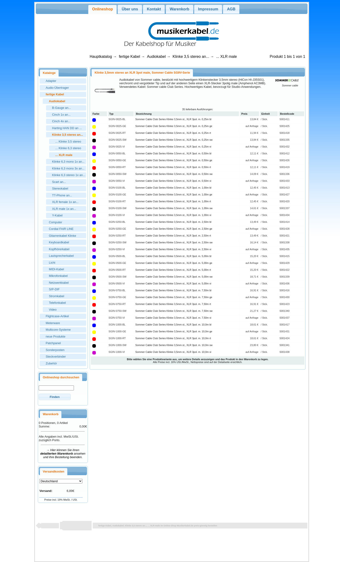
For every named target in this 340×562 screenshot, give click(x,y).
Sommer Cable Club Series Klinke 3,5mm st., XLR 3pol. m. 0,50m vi (173, 180)
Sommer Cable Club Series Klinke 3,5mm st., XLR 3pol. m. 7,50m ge (173, 297)
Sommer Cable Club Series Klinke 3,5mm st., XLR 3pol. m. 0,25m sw (173, 139)
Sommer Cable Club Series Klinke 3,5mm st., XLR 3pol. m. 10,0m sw (173, 345)
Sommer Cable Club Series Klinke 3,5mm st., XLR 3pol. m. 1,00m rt (173, 201)
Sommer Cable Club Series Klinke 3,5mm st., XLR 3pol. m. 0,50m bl (173, 153)
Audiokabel (156, 57)
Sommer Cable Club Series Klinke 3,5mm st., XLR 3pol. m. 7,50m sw (173, 310)
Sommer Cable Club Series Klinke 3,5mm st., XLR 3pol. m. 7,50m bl (173, 290)
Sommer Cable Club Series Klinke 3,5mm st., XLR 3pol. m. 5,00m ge (173, 263)
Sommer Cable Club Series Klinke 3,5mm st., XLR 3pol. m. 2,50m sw (173, 242)
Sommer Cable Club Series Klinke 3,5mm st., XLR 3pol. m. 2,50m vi (173, 249)
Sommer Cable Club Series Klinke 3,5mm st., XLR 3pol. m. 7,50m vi (173, 317)
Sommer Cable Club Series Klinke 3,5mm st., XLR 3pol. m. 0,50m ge (173, 160)
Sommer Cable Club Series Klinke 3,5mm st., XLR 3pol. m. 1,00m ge (173, 194)
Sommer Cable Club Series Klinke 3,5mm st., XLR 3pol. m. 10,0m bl (173, 324)
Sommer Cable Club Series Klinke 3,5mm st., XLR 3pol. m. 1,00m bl (173, 187)
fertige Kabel (129, 57)
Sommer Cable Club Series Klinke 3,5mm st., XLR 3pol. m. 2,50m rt (173, 235)
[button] (55, 397)
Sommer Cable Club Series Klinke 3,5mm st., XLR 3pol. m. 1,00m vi (173, 215)
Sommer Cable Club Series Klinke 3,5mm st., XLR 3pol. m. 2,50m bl (173, 221)
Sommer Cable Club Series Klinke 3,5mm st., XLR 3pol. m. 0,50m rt (173, 167)
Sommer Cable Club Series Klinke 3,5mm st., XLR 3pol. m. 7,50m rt (173, 304)
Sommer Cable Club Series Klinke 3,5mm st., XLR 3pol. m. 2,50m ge (173, 228)
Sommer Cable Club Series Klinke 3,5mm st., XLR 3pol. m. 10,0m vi (173, 352)
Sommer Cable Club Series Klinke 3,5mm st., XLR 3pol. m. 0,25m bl (173, 119)
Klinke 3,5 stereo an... (191, 57)
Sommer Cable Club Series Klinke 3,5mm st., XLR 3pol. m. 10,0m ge (173, 331)
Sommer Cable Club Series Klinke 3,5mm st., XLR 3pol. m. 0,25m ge (173, 126)
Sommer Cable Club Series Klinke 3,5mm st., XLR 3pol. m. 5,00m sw (173, 276)
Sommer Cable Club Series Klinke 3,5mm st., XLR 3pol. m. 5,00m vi (173, 283)
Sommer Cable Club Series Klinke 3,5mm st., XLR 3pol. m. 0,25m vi (173, 146)
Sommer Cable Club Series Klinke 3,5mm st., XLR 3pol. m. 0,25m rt (173, 132)
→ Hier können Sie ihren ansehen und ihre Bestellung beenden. (62, 453)
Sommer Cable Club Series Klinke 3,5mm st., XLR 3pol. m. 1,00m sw (173, 208)
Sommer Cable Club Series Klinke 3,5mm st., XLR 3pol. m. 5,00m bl (173, 256)
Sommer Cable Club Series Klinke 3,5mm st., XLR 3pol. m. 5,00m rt (173, 269)
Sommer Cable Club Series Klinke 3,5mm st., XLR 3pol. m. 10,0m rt (173, 338)
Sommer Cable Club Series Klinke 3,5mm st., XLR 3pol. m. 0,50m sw (173, 174)
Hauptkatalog (101, 57)
